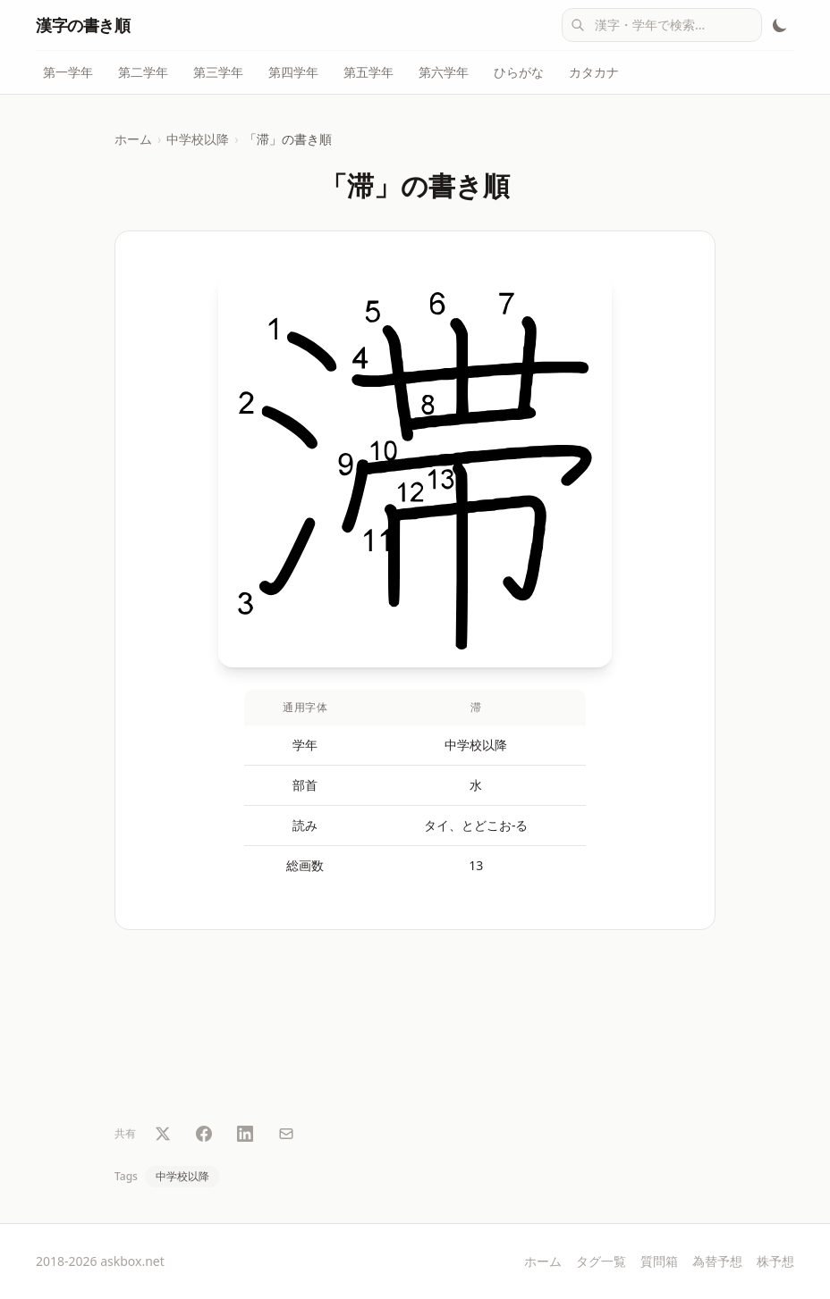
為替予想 (717, 1261)
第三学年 (218, 71)
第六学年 (444, 71)
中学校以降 (197, 138)
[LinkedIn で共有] (245, 1134)
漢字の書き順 (83, 25)
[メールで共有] (286, 1134)
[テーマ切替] (780, 25)
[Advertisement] (415, 1030)
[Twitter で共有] (163, 1134)
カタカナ (594, 71)
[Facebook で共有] (204, 1134)
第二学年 (143, 71)
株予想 (775, 1261)
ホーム (133, 138)
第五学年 (368, 71)
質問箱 (659, 1261)
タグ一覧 (601, 1261)
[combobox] (662, 25)
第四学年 (293, 71)
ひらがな (519, 71)
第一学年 (68, 71)
